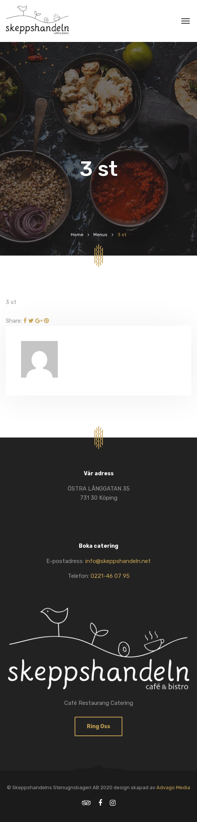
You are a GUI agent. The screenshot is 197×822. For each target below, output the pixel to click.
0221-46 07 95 (110, 576)
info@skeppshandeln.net (118, 561)
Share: (14, 320)
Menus (100, 234)
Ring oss (98, 726)
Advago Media (173, 787)
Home (77, 234)
